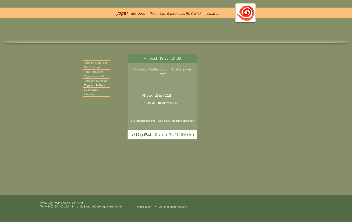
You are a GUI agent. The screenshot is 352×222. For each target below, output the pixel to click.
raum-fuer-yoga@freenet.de (104, 206)
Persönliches (92, 67)
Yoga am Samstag (96, 80)
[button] (141, 134)
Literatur (89, 94)
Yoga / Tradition (94, 71)
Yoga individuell (94, 76)
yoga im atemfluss (96, 62)
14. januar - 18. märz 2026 (159, 103)
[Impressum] (144, 206)
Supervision (91, 89)
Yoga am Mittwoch (96, 85)
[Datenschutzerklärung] (173, 206)
